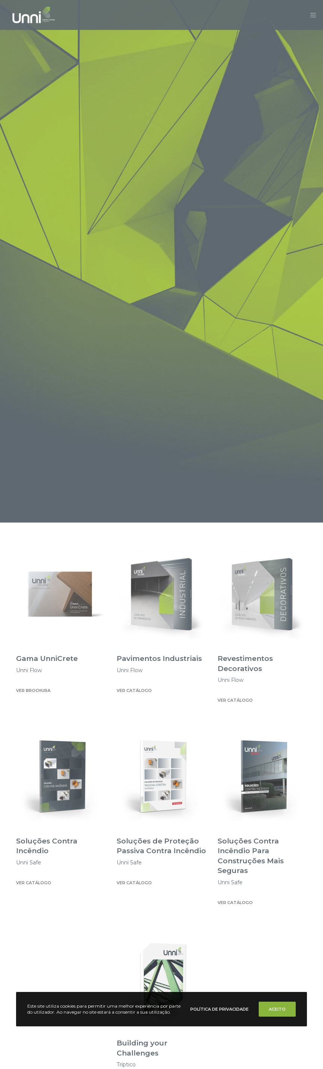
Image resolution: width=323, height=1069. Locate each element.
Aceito (277, 1009)
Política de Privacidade (219, 1009)
